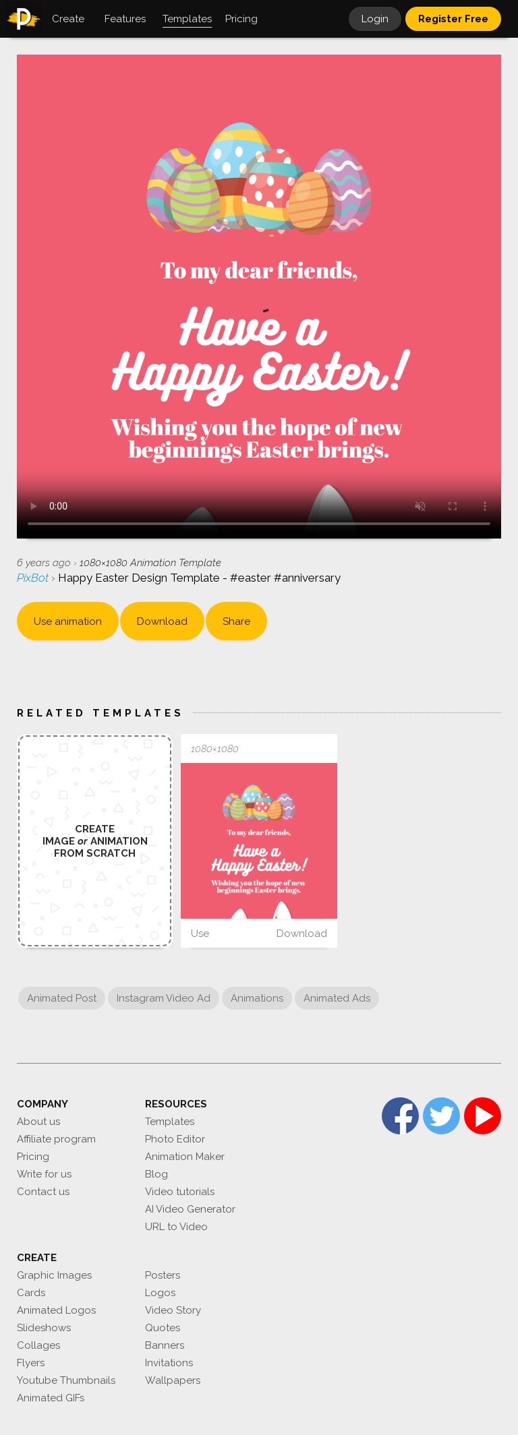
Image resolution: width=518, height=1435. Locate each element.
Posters (162, 1275)
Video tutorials (179, 1192)
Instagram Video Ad (163, 998)
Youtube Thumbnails (66, 1380)
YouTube (482, 1115)
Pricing (33, 1157)
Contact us (43, 1192)
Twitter (441, 1115)
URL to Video (176, 1227)
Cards (31, 1293)
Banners (164, 1345)
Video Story (173, 1310)
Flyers (31, 1363)
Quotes (162, 1328)
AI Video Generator (190, 1209)
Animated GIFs (50, 1398)
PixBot (34, 577)
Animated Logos (56, 1310)
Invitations (169, 1363)
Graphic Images (54, 1275)
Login (375, 19)
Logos (160, 1293)
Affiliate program (56, 1139)
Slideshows (44, 1328)
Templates (169, 1122)
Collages (38, 1345)
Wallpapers (172, 1380)
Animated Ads (337, 998)
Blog (156, 1174)
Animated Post (61, 998)
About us (38, 1122)
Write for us (44, 1174)
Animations (257, 998)
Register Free (453, 19)
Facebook (400, 1115)
